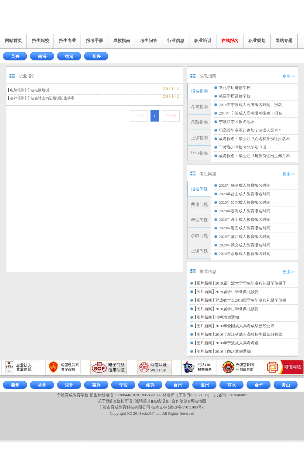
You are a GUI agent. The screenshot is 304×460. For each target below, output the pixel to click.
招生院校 (40, 40)
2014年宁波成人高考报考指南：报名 (250, 113)
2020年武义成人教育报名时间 (244, 245)
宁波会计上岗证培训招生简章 (50, 98)
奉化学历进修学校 (234, 87)
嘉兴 (96, 385)
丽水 (231, 385)
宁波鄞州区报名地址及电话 (242, 147)
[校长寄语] (124, 401)
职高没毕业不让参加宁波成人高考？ (250, 130)
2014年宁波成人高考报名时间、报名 (250, 104)
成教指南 (121, 40)
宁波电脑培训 (38, 90)
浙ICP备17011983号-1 (186, 407)
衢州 (15, 385)
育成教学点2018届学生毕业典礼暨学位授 (250, 300)
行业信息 (175, 40)
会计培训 (17, 98)
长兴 (96, 56)
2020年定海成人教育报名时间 (244, 211)
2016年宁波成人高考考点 (237, 343)
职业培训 (202, 40)
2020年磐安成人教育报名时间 (244, 228)
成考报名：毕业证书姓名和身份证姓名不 (254, 138)
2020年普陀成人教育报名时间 (244, 202)
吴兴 (15, 56)
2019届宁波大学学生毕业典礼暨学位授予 (250, 283)
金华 (258, 385)
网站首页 (13, 40)
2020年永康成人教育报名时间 (244, 253)
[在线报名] (161, 401)
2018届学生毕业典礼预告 (237, 308)
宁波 (123, 385)
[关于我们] (106, 401)
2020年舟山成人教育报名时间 (244, 219)
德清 (69, 56)
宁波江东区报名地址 (236, 121)
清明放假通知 (227, 317)
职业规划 (256, 40)
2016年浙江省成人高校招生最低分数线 (248, 334)
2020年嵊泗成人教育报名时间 (244, 185)
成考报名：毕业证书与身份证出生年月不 (254, 156)
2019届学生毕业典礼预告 (237, 291)
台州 (177, 385)
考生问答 (148, 40)
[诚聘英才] (142, 401)
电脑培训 (17, 90)
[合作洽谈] (180, 401)
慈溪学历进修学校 (234, 96)
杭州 (42, 385)
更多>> (289, 76)
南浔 (42, 56)
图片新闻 (204, 283)
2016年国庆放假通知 (233, 351)
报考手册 (94, 40)
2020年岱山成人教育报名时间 (244, 194)
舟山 (286, 385)
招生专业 (67, 40)
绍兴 (150, 385)
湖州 (69, 385)
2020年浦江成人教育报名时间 (244, 236)
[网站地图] (198, 401)
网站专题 (283, 40)
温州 (204, 385)
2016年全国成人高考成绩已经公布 (245, 326)
